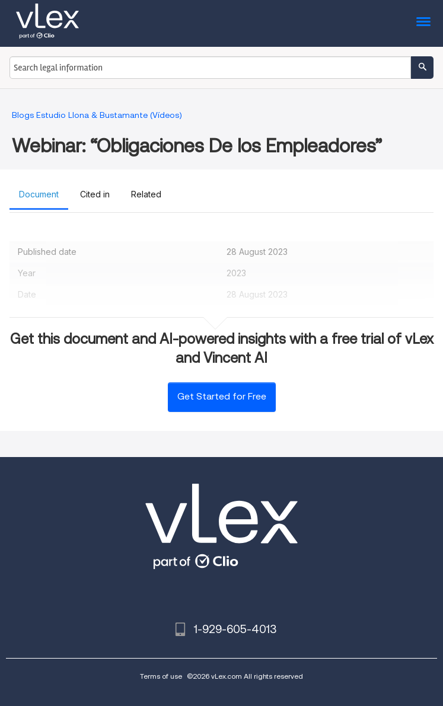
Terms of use (161, 676)
